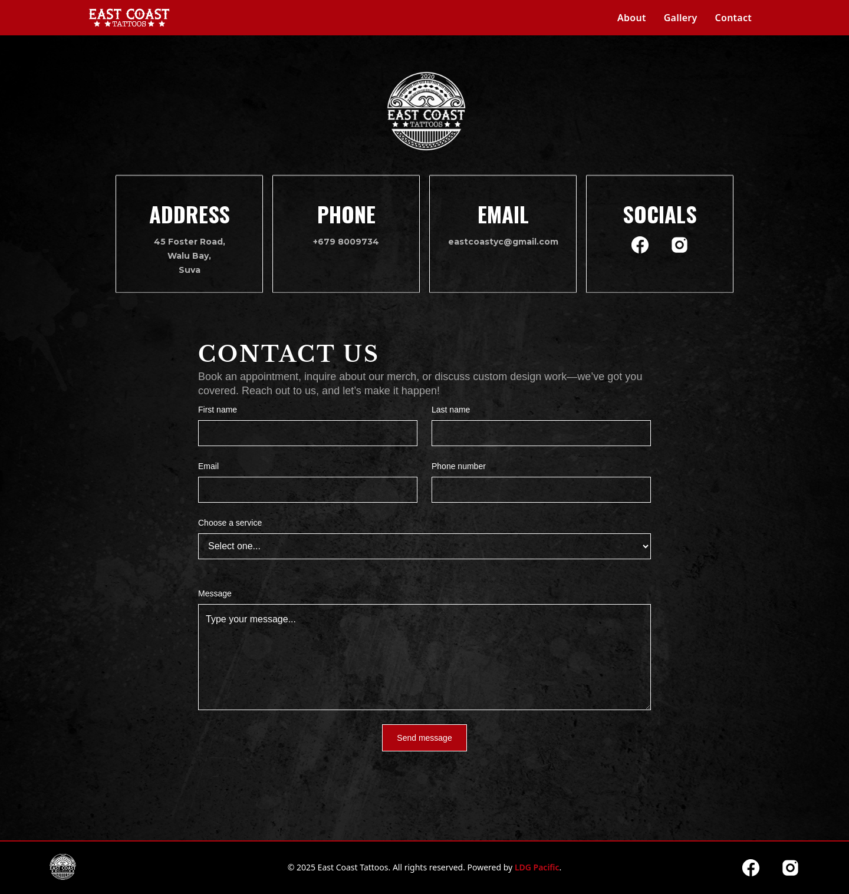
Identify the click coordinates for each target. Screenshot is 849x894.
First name (217, 409)
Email (208, 466)
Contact (733, 17)
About (631, 17)
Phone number (459, 466)
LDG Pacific (537, 867)
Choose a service (230, 522)
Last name (451, 409)
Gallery (680, 17)
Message (215, 593)
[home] (129, 17)
